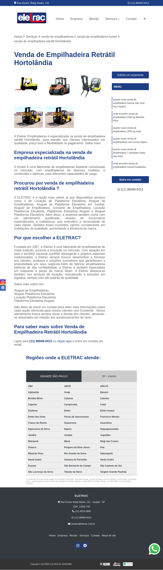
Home (60, 18)
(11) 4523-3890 (81, 511)
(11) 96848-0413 (138, 3)
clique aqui (64, 341)
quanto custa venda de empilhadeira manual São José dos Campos (129, 103)
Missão (94, 18)
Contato (131, 18)
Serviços (111, 18)
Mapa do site (108, 535)
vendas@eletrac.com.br (81, 524)
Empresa (76, 18)
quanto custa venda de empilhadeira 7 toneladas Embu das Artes (129, 153)
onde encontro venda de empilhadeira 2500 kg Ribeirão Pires (128, 117)
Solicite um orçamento (130, 75)
